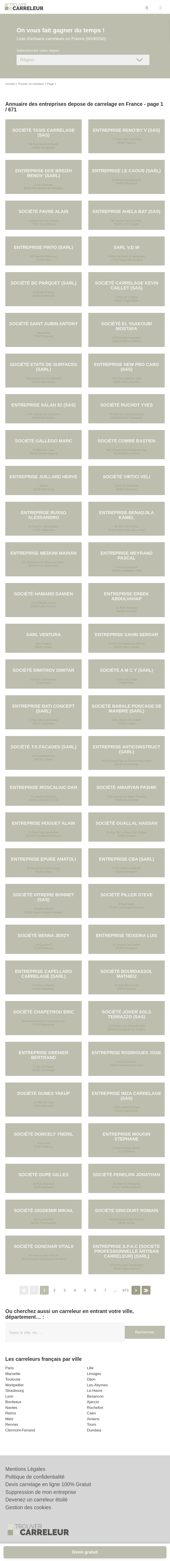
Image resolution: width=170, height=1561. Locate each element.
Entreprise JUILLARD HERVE (43, 476)
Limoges (94, 1374)
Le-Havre (94, 1391)
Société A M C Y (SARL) (126, 670)
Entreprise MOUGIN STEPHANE (127, 1136)
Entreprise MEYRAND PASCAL (126, 555)
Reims (10, 1413)
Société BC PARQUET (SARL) (43, 283)
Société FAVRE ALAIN (43, 211)
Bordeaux (13, 1402)
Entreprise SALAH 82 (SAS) (43, 405)
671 (126, 1290)
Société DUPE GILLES (43, 1174)
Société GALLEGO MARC (43, 440)
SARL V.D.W (126, 247)
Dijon (91, 1379)
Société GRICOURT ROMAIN (126, 1210)
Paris (9, 1368)
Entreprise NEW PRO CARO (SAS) (126, 367)
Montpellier (14, 1385)
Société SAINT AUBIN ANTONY (43, 323)
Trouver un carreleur (31, 83)
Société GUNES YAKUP (43, 1093)
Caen (91, 1413)
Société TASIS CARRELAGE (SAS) (43, 133)
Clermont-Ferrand (20, 1430)
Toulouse (12, 1379)
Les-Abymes (97, 1385)
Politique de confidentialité (34, 1477)
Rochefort (95, 1408)
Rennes (11, 1424)
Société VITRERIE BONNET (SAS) (43, 897)
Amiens (93, 1419)
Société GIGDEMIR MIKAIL (43, 1210)
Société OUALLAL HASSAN (126, 823)
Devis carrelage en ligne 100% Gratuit (48, 1484)
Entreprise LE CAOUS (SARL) (126, 170)
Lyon (9, 1396)
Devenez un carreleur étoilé (36, 1500)
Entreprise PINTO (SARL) (43, 247)
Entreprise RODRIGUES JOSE (126, 1052)
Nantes (11, 1408)
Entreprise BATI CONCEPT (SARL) (43, 708)
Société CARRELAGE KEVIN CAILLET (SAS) (126, 285)
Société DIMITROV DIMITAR (43, 670)
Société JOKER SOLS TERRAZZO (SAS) (126, 1014)
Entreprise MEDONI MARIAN (43, 553)
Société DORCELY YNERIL (43, 1134)
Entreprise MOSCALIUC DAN (43, 787)
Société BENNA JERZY (44, 935)
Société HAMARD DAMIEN (43, 593)
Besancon (95, 1396)
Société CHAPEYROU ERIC (43, 1011)
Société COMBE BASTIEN (126, 440)
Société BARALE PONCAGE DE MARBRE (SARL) (126, 708)
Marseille (12, 1374)
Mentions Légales (25, 1469)
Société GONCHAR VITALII (43, 1246)
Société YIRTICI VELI (126, 476)
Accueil (10, 83)
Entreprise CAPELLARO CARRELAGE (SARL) (43, 974)
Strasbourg (14, 1391)
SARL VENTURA (43, 634)
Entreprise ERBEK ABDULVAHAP (126, 596)
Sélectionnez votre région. (38, 50)
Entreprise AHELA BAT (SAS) (126, 211)
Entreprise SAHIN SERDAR (126, 634)
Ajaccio (93, 1402)
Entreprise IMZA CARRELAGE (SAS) (126, 1096)
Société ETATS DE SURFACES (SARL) (43, 367)
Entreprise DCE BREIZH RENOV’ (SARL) (43, 173)
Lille (90, 1368)
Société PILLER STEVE (126, 894)
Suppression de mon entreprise (40, 1492)
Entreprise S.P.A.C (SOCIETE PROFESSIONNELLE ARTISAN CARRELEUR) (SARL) (126, 1251)
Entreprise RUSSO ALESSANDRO (43, 515)
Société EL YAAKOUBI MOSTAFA (126, 326)
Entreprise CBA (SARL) (126, 859)
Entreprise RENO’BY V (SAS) (126, 130)
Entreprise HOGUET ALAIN (43, 823)
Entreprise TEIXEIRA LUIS (126, 935)
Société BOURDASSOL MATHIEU (126, 974)
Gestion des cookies (28, 1507)
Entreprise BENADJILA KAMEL (126, 515)
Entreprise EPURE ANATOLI (43, 859)
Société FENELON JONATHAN (126, 1174)
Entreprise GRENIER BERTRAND (43, 1055)
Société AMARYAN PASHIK (127, 787)
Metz (9, 1419)
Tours (91, 1424)
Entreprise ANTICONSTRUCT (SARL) (126, 749)
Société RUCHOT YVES (126, 405)
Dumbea (94, 1430)
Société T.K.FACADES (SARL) (44, 746)
